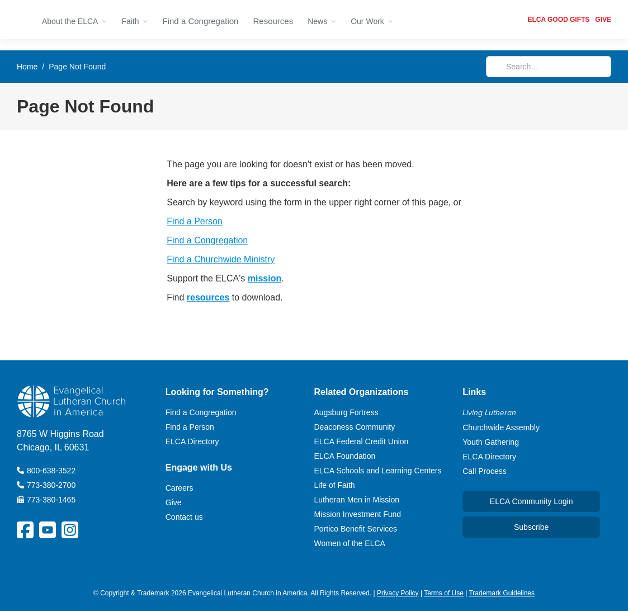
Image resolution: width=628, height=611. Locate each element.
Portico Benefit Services (356, 528)
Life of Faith (334, 485)
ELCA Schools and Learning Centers (378, 470)
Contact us (184, 517)
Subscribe (531, 527)
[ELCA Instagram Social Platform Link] (70, 529)
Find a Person (195, 221)
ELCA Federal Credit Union (361, 441)
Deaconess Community (354, 426)
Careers (179, 487)
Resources (273, 21)
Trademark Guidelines (502, 593)
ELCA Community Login (531, 501)
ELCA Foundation (345, 456)
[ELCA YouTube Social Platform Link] (47, 529)
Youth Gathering (490, 442)
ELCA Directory (192, 441)
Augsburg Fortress (346, 412)
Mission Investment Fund (358, 514)
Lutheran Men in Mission (357, 499)
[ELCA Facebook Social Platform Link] (25, 529)
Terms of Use (444, 593)
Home (27, 66)
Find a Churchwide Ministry (221, 259)
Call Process (484, 471)
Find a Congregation (201, 21)
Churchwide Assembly (501, 427)
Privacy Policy (398, 593)
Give (174, 502)
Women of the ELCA (349, 543)
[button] (74, 19)
